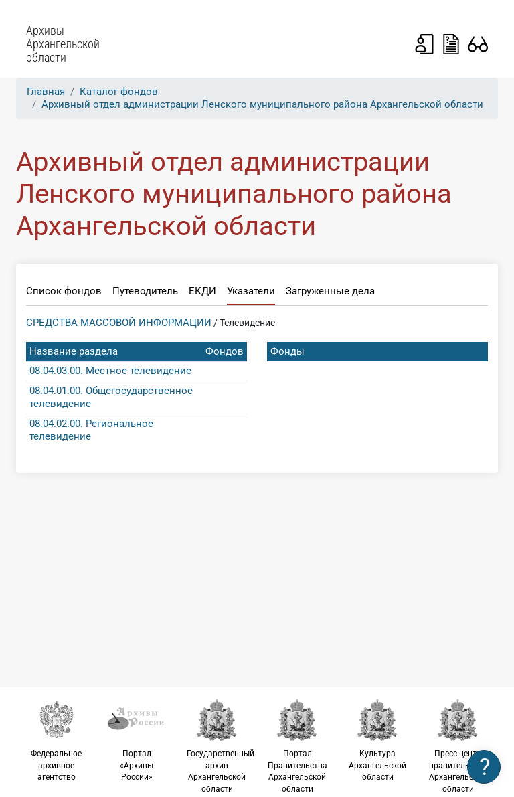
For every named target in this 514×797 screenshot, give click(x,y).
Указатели (251, 291)
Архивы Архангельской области (63, 44)
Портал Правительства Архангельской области (297, 746)
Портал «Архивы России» (136, 740)
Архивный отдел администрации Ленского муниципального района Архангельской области (262, 104)
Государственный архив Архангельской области (220, 746)
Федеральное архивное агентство (56, 740)
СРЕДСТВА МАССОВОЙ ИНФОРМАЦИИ (118, 323)
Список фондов (64, 291)
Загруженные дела (330, 291)
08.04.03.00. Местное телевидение (110, 371)
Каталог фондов (119, 92)
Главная (46, 92)
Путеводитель (145, 291)
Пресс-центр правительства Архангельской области (458, 746)
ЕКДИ (202, 291)
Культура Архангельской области (377, 740)
